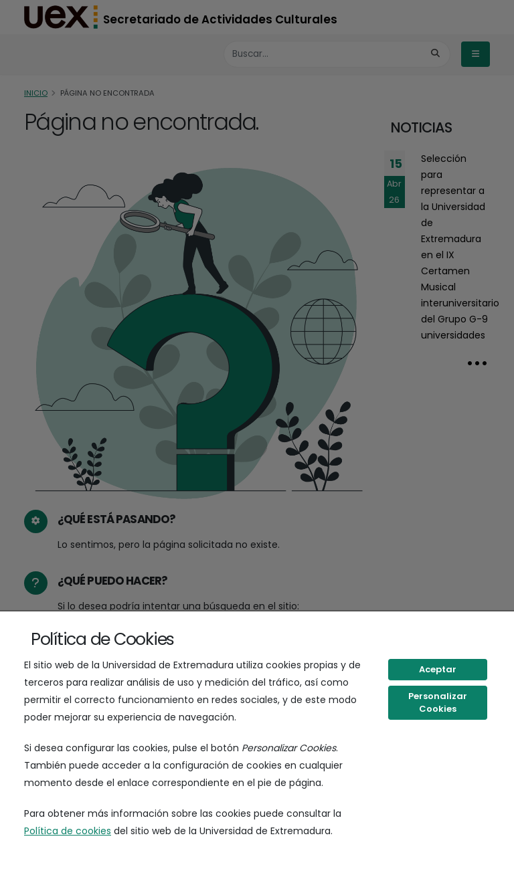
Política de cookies (67, 831)
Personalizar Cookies (437, 703)
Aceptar (437, 669)
